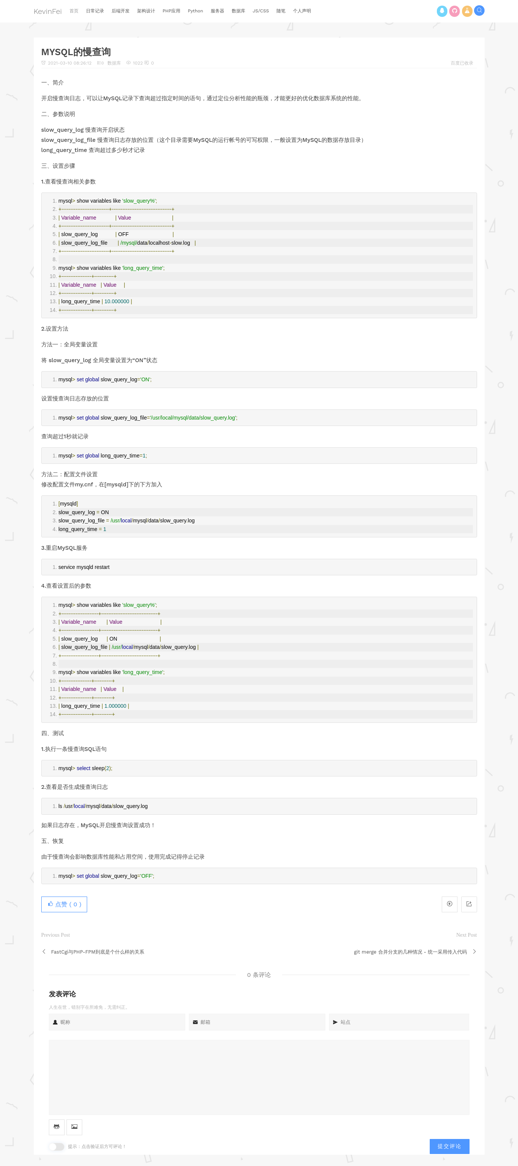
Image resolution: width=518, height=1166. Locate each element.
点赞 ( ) (64, 904)
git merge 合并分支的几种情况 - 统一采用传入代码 (410, 952)
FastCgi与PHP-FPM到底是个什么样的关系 (97, 952)
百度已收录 (462, 63)
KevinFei (48, 11)
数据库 (114, 63)
